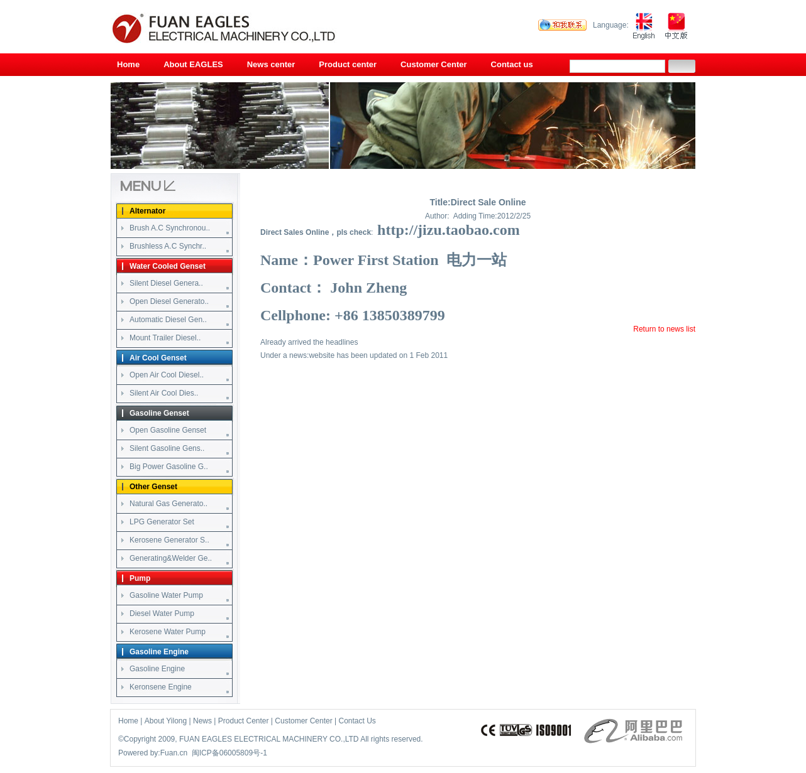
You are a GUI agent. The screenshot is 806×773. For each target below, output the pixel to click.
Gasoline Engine (157, 668)
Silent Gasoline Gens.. (167, 448)
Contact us (512, 64)
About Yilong (166, 720)
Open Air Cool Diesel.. (167, 374)
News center (271, 64)
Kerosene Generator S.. (169, 540)
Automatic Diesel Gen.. (168, 319)
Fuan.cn (173, 753)
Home (128, 64)
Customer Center (433, 64)
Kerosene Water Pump (168, 631)
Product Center (243, 720)
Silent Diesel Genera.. (166, 283)
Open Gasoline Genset (168, 430)
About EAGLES (193, 64)
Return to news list (664, 329)
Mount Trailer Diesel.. (165, 337)
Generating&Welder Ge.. (171, 558)
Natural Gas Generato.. (168, 503)
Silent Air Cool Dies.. (164, 393)
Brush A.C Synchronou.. (170, 228)
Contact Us (357, 720)
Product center (348, 64)
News (202, 720)
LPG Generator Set (162, 521)
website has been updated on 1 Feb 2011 (378, 355)
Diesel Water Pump (162, 613)
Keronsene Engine (161, 687)
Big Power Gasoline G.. (169, 466)
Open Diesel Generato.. (169, 301)
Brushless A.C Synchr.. (168, 246)
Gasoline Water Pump (166, 595)
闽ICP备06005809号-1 (229, 753)
